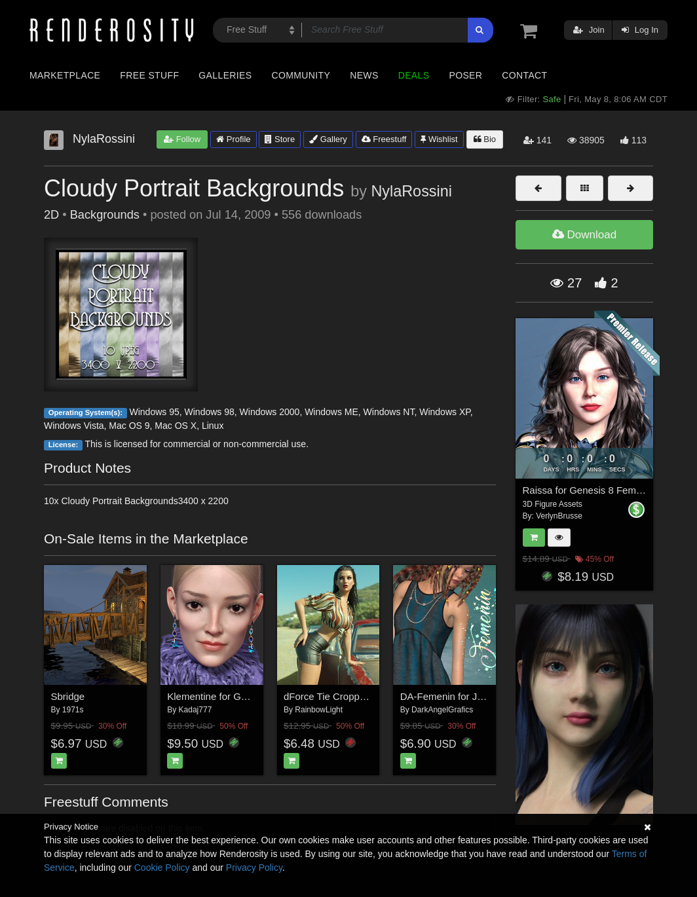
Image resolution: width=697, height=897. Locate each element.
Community (301, 75)
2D (51, 214)
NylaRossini (411, 191)
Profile (233, 139)
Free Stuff (149, 75)
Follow (182, 139)
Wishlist (439, 139)
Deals (414, 75)
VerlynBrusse (559, 516)
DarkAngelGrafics (442, 709)
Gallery (328, 139)
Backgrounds (105, 214)
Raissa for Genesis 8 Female (586, 490)
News (364, 75)
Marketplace (64, 75)
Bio (485, 139)
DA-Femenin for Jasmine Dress (468, 696)
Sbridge (68, 696)
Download (584, 235)
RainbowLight (319, 709)
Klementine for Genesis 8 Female (240, 696)
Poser (465, 75)
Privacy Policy (254, 867)
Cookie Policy (162, 867)
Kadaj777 (195, 709)
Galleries (225, 75)
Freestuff (384, 139)
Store (280, 139)
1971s (73, 709)
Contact (524, 75)
